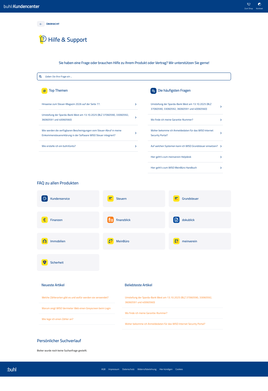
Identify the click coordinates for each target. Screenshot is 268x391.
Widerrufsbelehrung (146, 369)
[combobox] (137, 76)
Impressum (113, 369)
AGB (103, 369)
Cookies (179, 369)
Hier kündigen (165, 369)
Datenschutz (128, 369)
